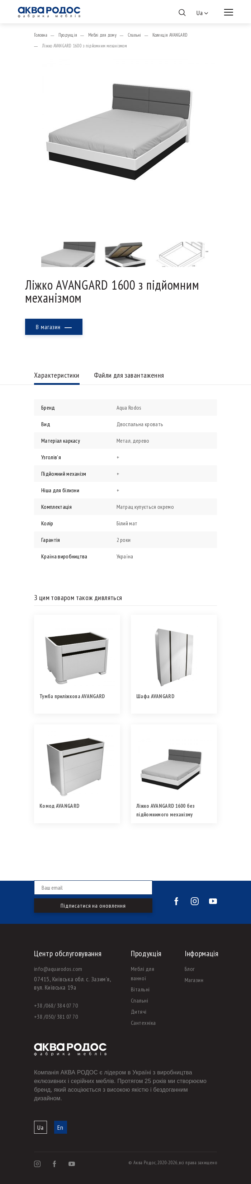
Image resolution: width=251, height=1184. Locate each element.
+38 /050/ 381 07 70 (56, 1016)
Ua (40, 1127)
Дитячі (139, 1011)
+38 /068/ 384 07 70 (56, 1005)
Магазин (194, 979)
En (60, 1127)
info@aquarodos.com (58, 968)
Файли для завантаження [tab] (129, 375)
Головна (40, 35)
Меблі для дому (102, 35)
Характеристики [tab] (57, 375)
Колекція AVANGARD (170, 35)
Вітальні (140, 989)
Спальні (134, 35)
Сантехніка (143, 1022)
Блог (190, 968)
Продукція (67, 35)
